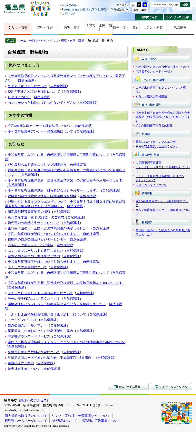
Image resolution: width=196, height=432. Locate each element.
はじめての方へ (90, 6)
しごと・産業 (153, 27)
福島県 (15, 8)
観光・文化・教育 (126, 27)
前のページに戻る (128, 386)
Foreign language (90, 9)
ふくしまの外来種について (27, 267)
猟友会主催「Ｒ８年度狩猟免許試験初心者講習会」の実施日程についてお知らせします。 (163, 116)
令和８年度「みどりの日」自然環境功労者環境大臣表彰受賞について (58, 154)
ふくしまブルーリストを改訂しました (35, 250)
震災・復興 (45, 27)
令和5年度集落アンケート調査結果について (39, 126)
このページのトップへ (171, 386)
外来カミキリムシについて (27, 86)
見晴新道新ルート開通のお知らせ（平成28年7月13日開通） (51, 357)
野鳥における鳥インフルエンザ (156, 141)
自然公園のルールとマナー (27, 325)
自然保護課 (26, 80)
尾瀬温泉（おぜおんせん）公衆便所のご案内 (40, 331)
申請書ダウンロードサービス (29, 336)
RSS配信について (64, 420)
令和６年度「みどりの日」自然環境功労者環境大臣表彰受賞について (58, 272)
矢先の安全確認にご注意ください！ (34, 298)
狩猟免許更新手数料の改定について (34, 352)
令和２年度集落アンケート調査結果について (40, 131)
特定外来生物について (24, 369)
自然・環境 (77, 40)
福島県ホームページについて (26, 420)
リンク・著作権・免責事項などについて (81, 416)
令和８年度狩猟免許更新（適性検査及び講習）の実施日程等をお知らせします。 (66, 180)
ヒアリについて (19, 97)
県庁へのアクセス (33, 400)
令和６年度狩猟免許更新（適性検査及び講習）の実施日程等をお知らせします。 (66, 283)
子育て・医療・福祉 (99, 27)
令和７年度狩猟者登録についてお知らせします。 (44, 234)
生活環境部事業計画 (148, 162)
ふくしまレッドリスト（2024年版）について (40, 293)
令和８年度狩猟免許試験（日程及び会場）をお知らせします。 (53, 190)
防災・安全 (72, 27)
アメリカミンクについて (151, 185)
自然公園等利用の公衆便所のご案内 (34, 256)
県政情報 (180, 27)
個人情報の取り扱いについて (26, 416)
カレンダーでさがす (178, 17)
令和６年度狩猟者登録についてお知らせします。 (44, 261)
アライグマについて (22, 320)
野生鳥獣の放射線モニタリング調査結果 (37, 164)
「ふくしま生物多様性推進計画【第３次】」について (47, 314)
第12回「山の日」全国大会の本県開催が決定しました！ (48, 228)
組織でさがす (149, 17)
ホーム (22, 40)
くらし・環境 (17, 27)
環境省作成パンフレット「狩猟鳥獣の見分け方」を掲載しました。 (57, 304)
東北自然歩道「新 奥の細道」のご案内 (36, 217)
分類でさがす (37, 40)
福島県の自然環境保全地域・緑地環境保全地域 (42, 196)
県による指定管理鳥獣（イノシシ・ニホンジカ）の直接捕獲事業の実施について (66, 342)
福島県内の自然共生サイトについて (34, 223)
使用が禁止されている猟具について (34, 91)
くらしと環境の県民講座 (151, 96)
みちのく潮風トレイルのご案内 (30, 245)
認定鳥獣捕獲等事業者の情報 (29, 211)
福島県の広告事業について (101, 420)
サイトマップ (90, 13)
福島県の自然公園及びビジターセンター (37, 239)
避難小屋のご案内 (21, 363)
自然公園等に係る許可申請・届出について (163, 66)
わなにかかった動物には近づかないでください (42, 102)
